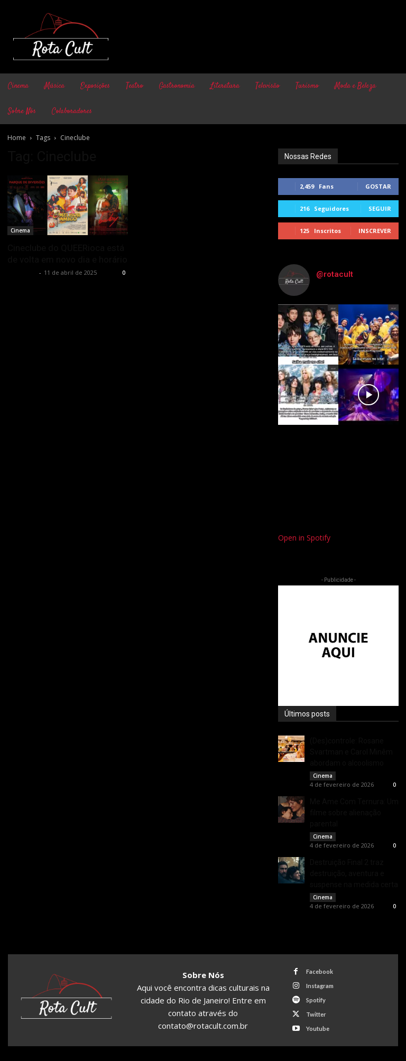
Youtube (317, 1026)
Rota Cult (21, 272)
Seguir (379, 208)
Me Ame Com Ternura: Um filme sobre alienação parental (354, 812)
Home (16, 137)
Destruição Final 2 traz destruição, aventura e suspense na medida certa (354, 873)
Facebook (319, 970)
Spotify (315, 998)
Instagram (319, 985)
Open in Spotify (304, 538)
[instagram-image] (308, 334)
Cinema (20, 230)
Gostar (378, 186)
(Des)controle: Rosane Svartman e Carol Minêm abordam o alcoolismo (351, 752)
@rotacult (334, 274)
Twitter (316, 1012)
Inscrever (374, 231)
